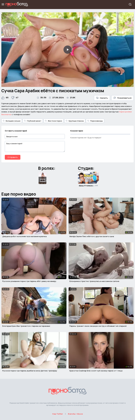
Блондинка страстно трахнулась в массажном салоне (94, 281)
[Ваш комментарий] (35, 146)
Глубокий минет (32, 121)
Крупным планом (75, 121)
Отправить (13, 157)
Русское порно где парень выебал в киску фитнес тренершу (29, 370)
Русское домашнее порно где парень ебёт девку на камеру (29, 281)
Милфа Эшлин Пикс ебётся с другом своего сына (91, 236)
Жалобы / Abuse (75, 414)
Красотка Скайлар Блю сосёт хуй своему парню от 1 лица (95, 370)
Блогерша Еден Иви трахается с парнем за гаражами (26, 326)
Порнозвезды (95, 121)
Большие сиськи (11, 121)
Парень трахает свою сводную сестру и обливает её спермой (98, 326)
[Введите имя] (35, 136)
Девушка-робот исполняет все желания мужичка (24, 236)
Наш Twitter (57, 414)
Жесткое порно (53, 121)
